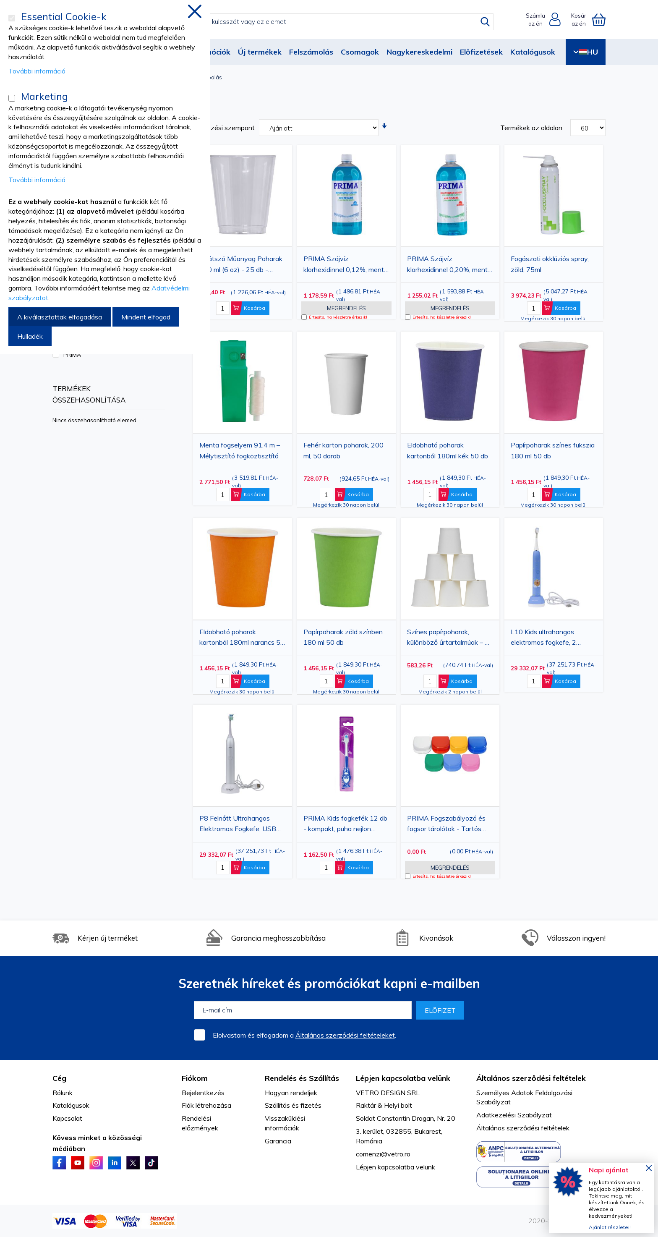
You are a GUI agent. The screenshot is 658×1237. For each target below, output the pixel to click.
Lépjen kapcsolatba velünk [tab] (403, 1078)
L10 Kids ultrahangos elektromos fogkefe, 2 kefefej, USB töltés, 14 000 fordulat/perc (552, 638)
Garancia (278, 1141)
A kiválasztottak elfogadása (59, 317)
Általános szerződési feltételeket (345, 1035)
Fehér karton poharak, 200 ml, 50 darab (343, 450)
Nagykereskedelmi (419, 52)
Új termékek (260, 52)
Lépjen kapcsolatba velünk (395, 1167)
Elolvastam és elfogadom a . (304, 1035)
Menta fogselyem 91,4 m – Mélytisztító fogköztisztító (239, 450)
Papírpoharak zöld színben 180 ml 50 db (343, 637)
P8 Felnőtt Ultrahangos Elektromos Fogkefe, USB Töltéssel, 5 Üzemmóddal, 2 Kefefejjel (240, 825)
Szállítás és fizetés (293, 1105)
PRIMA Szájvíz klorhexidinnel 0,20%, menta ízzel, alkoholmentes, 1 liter (449, 265)
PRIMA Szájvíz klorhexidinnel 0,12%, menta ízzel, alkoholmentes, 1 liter (345, 265)
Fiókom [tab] (195, 1078)
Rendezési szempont (223, 127)
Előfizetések (481, 52)
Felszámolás (311, 52)
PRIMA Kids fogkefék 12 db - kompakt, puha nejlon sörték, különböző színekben (346, 825)
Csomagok (360, 52)
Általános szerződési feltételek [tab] (531, 1078)
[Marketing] (11, 98)
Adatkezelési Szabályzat (514, 1115)
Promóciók (211, 52)
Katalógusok (532, 52)
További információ (36, 71)
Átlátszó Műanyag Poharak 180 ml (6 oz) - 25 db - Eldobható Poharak (240, 265)
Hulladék (30, 336)
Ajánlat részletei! (610, 1227)
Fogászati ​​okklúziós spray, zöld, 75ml (550, 264)
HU (585, 52)
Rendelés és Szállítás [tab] (302, 1078)
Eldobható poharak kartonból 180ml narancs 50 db (242, 638)
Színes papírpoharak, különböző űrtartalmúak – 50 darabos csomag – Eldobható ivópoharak (450, 638)
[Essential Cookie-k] (11, 18)
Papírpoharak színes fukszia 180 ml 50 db (553, 450)
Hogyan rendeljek (291, 1092)
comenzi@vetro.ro (383, 1154)
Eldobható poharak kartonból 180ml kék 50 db (447, 450)
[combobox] (336, 21)
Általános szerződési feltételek (522, 1128)
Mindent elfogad (145, 317)
